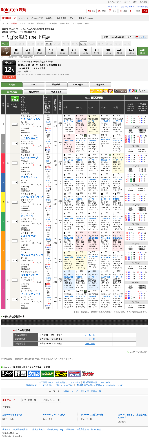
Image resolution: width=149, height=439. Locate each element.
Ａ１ (77, 179)
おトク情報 (61, 18)
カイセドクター (29, 274)
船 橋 (49, 43)
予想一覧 (100, 84)
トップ (5, 23)
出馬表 (14, 23)
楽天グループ (113, 2)
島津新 (48, 219)
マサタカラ (27, 216)
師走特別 (117, 199)
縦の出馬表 (34, 92)
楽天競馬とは (142, 6)
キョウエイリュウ (30, 118)
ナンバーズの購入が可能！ (93, 414)
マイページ (23, 18)
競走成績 (41, 23)
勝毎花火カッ (117, 238)
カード (127, 2)
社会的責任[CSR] (55, 429)
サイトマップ (112, 6)
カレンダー (77, 23)
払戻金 (31, 23)
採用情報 (70, 429)
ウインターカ (68, 160)
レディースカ (117, 140)
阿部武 (48, 278)
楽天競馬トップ (8, 18)
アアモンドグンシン (32, 196)
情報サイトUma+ (86, 18)
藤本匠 (48, 141)
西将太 (48, 200)
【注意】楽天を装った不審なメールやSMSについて (99, 385)
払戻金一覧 (96, 391)
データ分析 (64, 23)
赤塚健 (48, 258)
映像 (87, 23)
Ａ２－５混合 (105, 238)
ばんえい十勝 (105, 277)
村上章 (48, 122)
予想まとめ (56, 92)
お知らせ (49, 18)
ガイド (72, 18)
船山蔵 (48, 239)
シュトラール (28, 235)
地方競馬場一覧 (90, 382)
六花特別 (80, 121)
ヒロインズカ (80, 140)
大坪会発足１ (93, 140)
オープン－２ (117, 121)
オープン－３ (93, 121)
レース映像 (105, 382)
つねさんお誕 (68, 140)
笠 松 (83, 43)
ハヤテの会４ (105, 121)
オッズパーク (105, 139)
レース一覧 (90, 335)
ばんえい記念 (117, 179)
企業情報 (6, 429)
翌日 (129, 37)
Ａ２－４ (79, 238)
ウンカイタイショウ (32, 255)
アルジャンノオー (30, 177)
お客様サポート (127, 6)
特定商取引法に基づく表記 (89, 429)
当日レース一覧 (6, 51)
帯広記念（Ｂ (105, 160)
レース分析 (52, 23)
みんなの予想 (37, 18)
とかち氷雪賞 (93, 238)
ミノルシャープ (29, 157)
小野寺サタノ (80, 218)
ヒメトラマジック (30, 294)
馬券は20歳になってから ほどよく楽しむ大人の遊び (49, 385)
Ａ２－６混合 (93, 256)
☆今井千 (48, 297)
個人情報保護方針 (21, 429)
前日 (106, 37)
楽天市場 (143, 2)
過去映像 (85, 135)
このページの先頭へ (139, 352)
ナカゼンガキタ (29, 138)
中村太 (48, 180)
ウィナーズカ (68, 121)
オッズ (22, 23)
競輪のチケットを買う (12, 414)
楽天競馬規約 (38, 429)
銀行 (135, 2)
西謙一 (48, 161)
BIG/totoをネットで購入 (54, 414)
